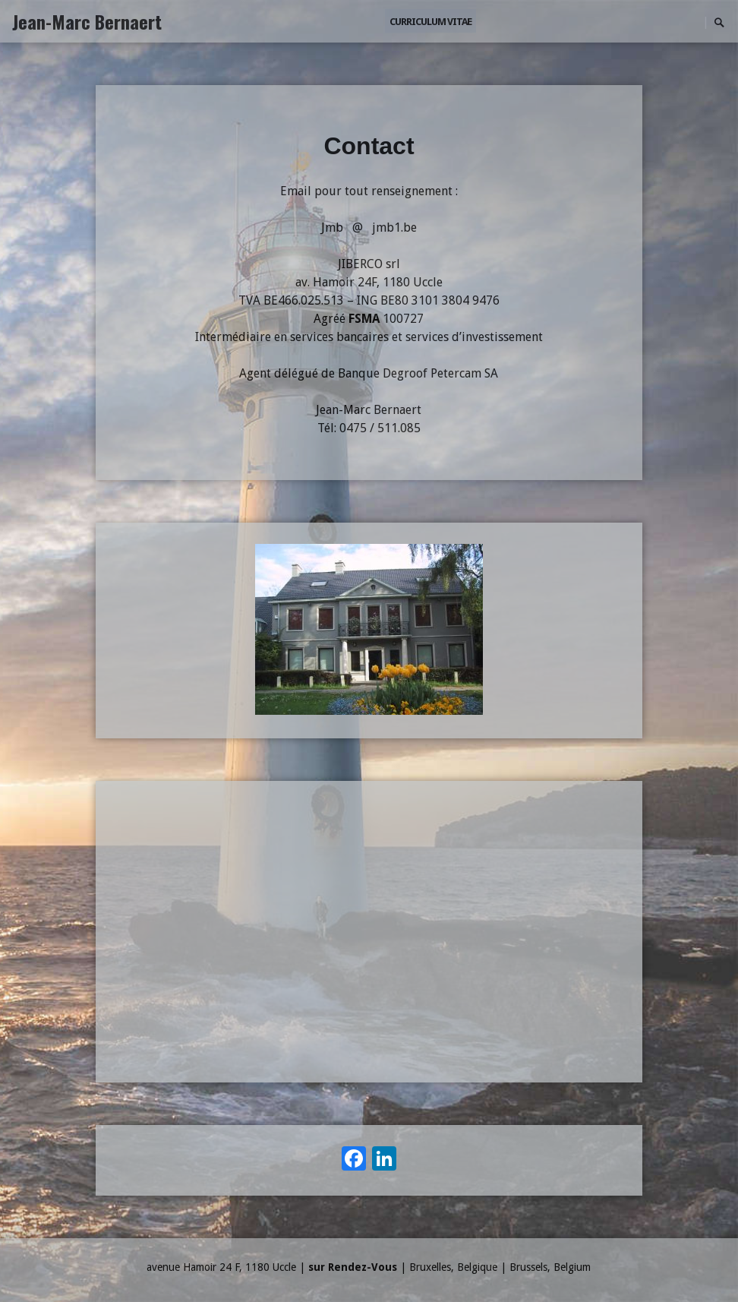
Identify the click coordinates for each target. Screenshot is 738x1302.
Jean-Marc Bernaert (87, 21)
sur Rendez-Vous (352, 1267)
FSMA (364, 318)
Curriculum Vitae (431, 21)
